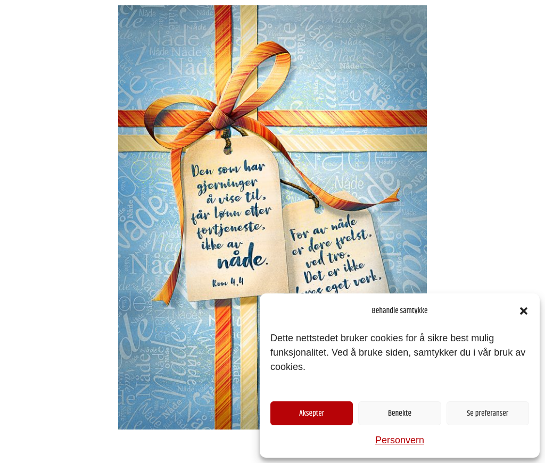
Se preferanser (487, 413)
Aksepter (311, 413)
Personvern (399, 440)
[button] (523, 311)
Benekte (399, 413)
